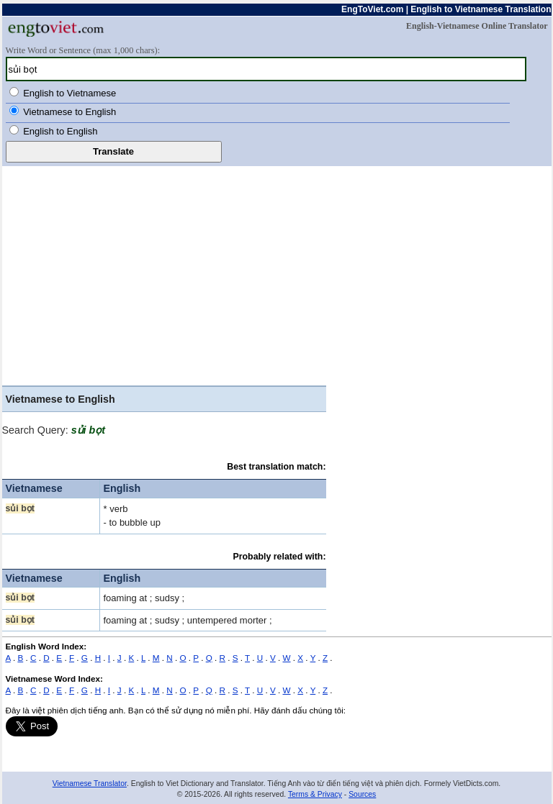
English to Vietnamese (69, 93)
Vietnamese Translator (90, 783)
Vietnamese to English (69, 111)
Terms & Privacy (315, 794)
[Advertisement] (277, 274)
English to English (60, 131)
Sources (362, 794)
